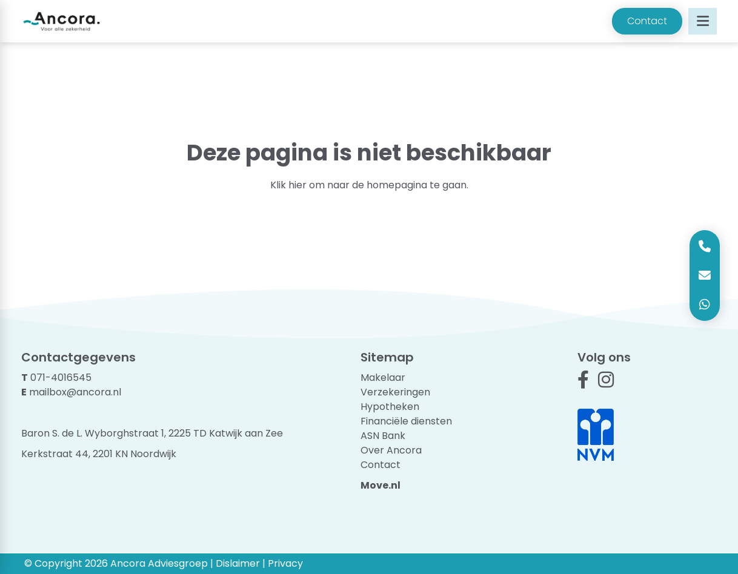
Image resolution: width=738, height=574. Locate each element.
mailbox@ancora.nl (75, 392)
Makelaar (383, 377)
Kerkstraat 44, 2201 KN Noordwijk (98, 454)
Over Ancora (391, 450)
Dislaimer (238, 563)
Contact (647, 21)
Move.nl (381, 485)
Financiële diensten (406, 421)
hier (297, 185)
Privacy (285, 563)
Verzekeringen (395, 392)
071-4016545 (60, 377)
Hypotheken (390, 407)
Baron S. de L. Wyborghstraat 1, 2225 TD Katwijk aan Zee (152, 433)
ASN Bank (383, 436)
